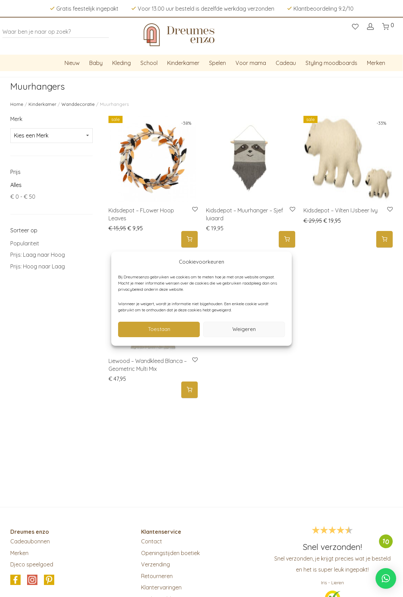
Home (16, 104)
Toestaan (159, 329)
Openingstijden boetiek (170, 553)
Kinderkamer (183, 62)
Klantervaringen (161, 587)
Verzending (155, 564)
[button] (189, 239)
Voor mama (250, 62)
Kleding (121, 62)
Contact (151, 541)
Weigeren (244, 329)
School (149, 62)
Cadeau (286, 62)
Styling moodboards (331, 62)
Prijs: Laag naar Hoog (37, 254)
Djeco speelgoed (31, 564)
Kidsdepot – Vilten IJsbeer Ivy (340, 210)
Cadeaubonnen (30, 541)
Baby (96, 62)
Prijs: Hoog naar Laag (37, 266)
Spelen (217, 62)
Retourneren (157, 576)
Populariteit (24, 243)
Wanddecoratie (78, 104)
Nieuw (72, 62)
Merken (376, 62)
